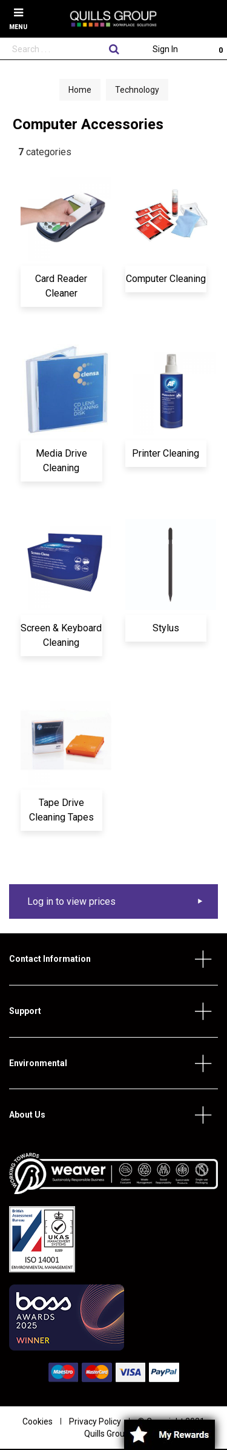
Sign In (165, 49)
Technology (137, 90)
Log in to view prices (71, 901)
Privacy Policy (95, 1421)
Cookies (37, 1421)
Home (79, 90)
